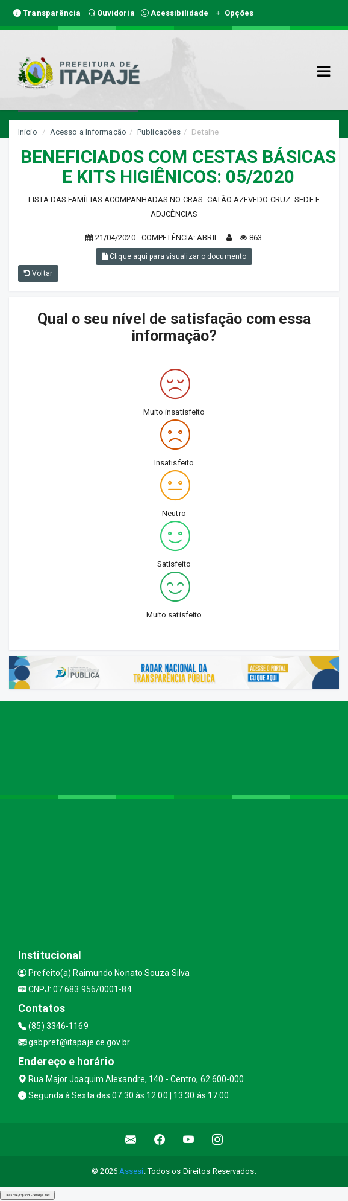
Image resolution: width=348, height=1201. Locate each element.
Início (27, 131)
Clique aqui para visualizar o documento (174, 256)
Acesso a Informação (88, 131)
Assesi (131, 1171)
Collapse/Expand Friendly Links (27, 1195)
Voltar (38, 273)
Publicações (159, 131)
